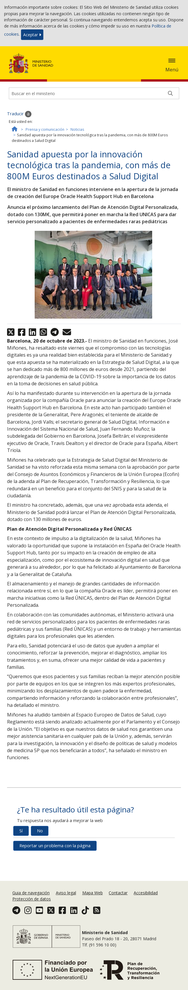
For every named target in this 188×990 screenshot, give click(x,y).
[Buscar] (170, 93)
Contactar (118, 893)
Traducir (19, 114)
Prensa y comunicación (45, 129)
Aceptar (32, 34)
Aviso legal (66, 893)
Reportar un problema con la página (54, 845)
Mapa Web (92, 893)
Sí (21, 830)
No (40, 830)
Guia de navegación (31, 893)
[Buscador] (94, 93)
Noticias (77, 129)
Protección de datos (31, 899)
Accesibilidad (146, 893)
